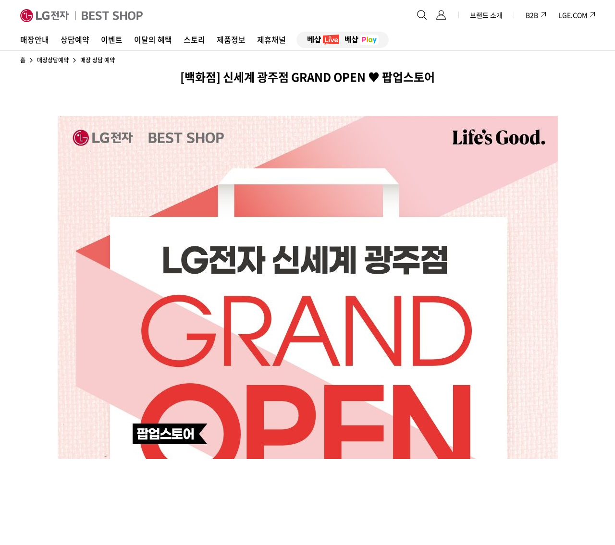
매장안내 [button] (34, 39)
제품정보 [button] (231, 39)
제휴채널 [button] (271, 39)
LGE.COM (572, 15)
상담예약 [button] (75, 39)
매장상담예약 (53, 60)
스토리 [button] (194, 39)
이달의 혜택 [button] (153, 39)
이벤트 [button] (112, 39)
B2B (536, 15)
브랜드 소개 (486, 15)
